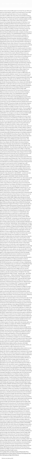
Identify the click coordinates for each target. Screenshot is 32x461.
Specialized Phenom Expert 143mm (8, 453)
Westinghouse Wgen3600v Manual (10, 455)
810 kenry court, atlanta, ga (14, 4)
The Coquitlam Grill (4, 451)
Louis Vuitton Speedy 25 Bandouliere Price (18, 451)
